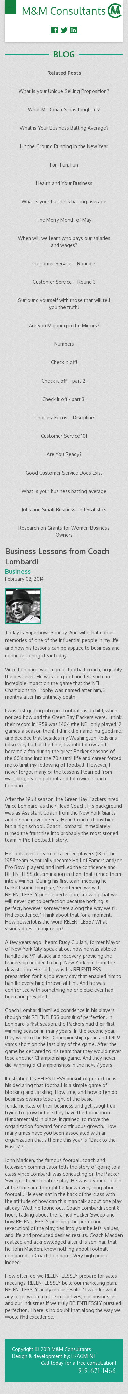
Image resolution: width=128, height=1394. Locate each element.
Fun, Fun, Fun (64, 165)
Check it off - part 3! (64, 399)
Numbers (64, 344)
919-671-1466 (97, 1370)
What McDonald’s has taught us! (64, 109)
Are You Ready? (64, 454)
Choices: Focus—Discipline (64, 417)
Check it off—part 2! (64, 381)
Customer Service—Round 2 (64, 263)
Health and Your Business (64, 183)
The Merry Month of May (64, 220)
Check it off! (64, 362)
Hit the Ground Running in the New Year (64, 146)
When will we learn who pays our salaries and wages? (64, 241)
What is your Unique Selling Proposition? (64, 91)
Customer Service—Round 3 (64, 282)
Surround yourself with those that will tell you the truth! (64, 303)
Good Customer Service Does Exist (64, 473)
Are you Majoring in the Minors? (64, 325)
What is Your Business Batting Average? (64, 128)
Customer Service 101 (64, 436)
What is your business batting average (64, 201)
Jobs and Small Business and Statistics (64, 509)
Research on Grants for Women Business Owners (64, 531)
